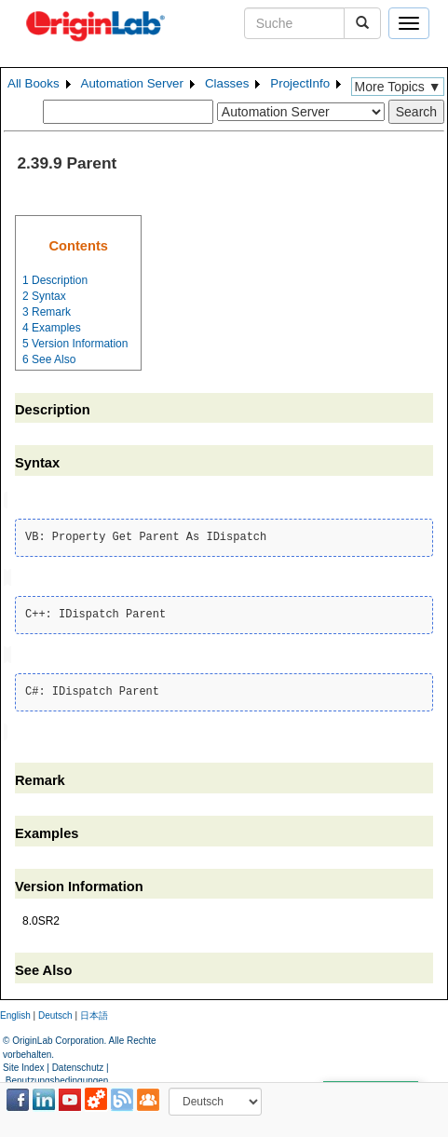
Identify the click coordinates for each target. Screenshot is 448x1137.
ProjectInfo (300, 83)
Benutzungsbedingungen (57, 1077)
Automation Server (132, 83)
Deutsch (55, 1012)
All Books (33, 83)
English (15, 1012)
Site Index (23, 1063)
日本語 (94, 1012)
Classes (227, 83)
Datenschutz (78, 1063)
